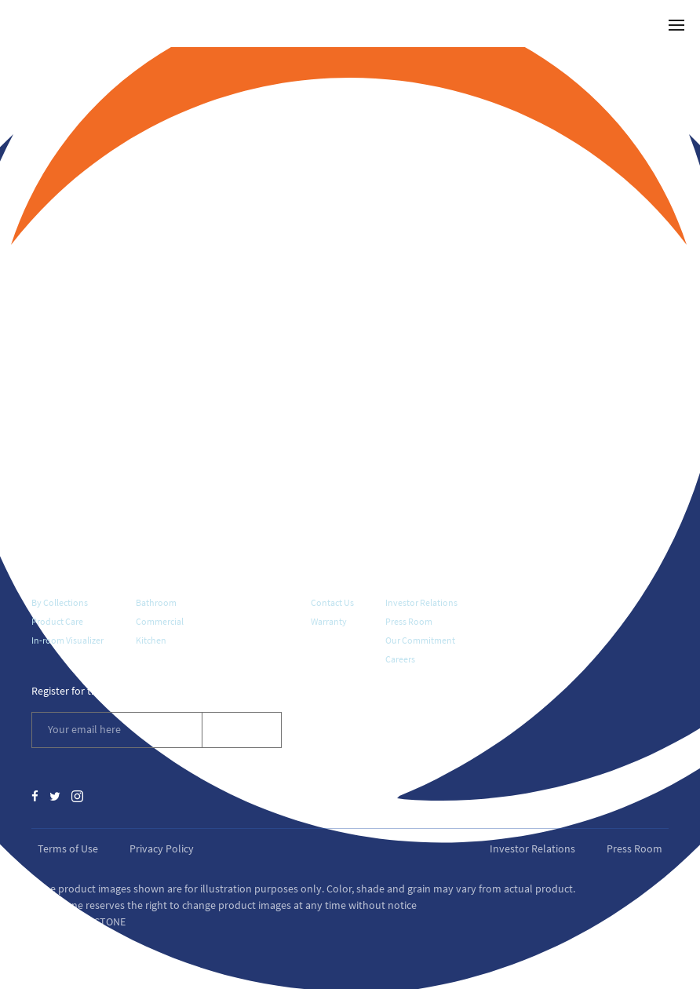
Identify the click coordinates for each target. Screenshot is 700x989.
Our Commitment (420, 640)
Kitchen (151, 640)
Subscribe (241, 729)
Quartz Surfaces (67, 575)
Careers (400, 659)
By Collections (59, 602)
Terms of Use (68, 848)
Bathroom (156, 602)
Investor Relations (421, 602)
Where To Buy (247, 575)
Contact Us (332, 602)
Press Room (408, 621)
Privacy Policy (161, 848)
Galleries (156, 575)
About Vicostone (423, 575)
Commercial (160, 621)
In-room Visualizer (67, 640)
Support (330, 575)
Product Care (57, 621)
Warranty (329, 621)
